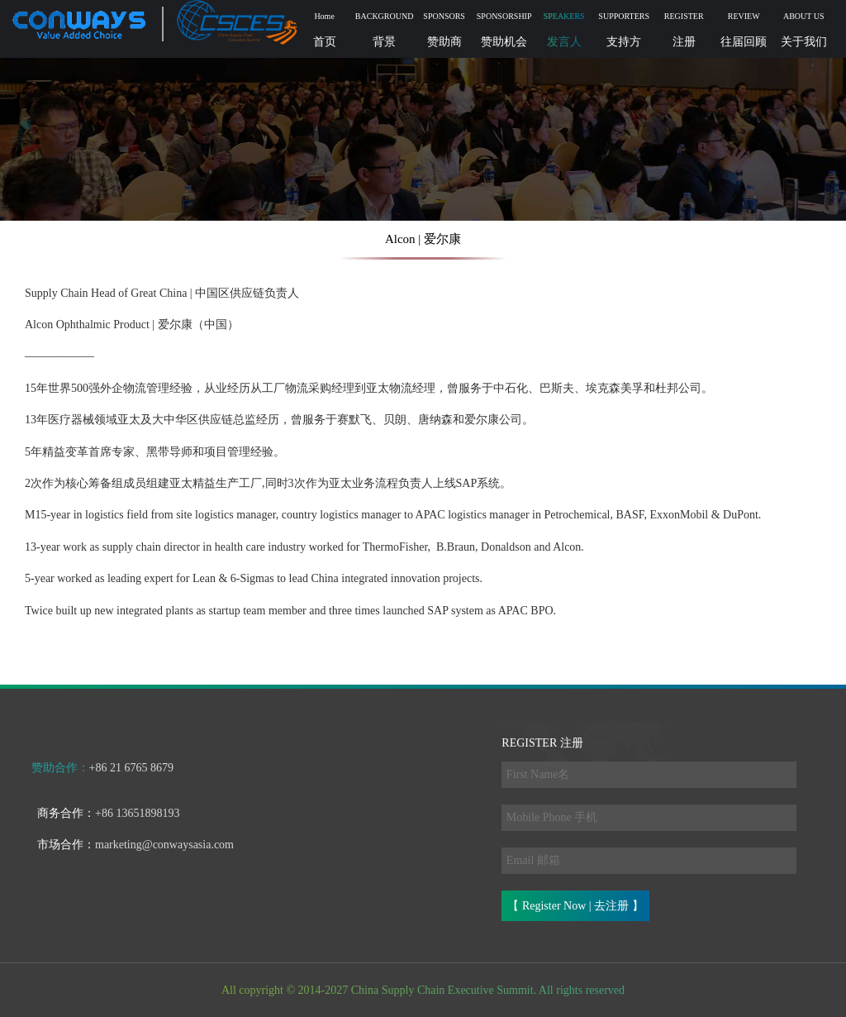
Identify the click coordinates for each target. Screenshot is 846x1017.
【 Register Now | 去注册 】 (575, 906)
